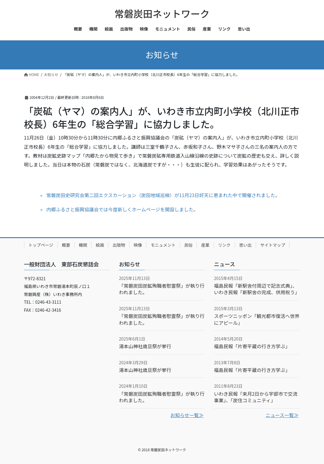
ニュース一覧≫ (281, 415)
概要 (66, 245)
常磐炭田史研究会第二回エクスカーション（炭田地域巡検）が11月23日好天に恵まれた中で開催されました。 (163, 195)
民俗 (188, 245)
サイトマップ (272, 245)
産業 (205, 245)
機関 (83, 245)
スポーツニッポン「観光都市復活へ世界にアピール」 (256, 319)
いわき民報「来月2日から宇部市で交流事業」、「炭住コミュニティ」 (255, 397)
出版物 (119, 245)
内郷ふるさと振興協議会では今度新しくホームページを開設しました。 (122, 209)
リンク (224, 245)
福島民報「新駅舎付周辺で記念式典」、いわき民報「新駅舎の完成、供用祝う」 (256, 289)
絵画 (100, 245)
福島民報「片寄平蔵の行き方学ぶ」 (252, 346)
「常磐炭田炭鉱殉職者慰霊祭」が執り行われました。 (161, 289)
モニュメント (163, 245)
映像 (138, 245)
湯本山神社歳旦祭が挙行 (145, 346)
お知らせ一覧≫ (187, 415)
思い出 (245, 245)
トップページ (41, 245)
